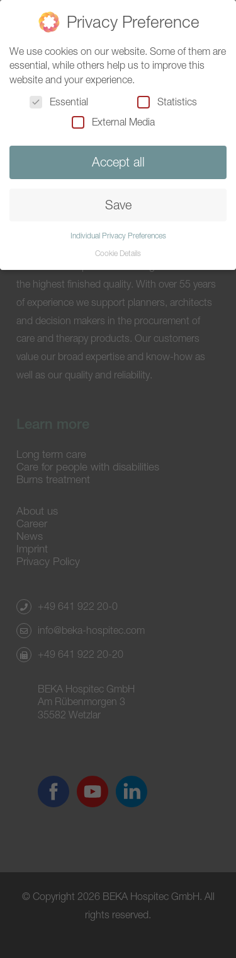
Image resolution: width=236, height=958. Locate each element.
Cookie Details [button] (118, 253)
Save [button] (118, 204)
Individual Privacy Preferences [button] (118, 235)
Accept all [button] (118, 162)
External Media (113, 121)
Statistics (167, 101)
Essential (59, 101)
